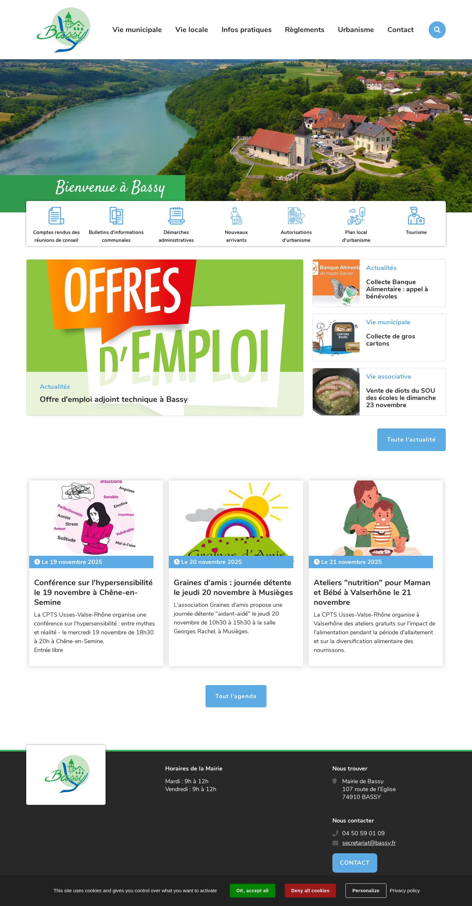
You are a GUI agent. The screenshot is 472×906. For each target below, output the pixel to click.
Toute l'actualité (411, 440)
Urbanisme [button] (356, 30)
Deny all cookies (310, 890)
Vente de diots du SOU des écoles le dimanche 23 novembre (401, 398)
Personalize (365, 890)
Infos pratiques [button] (247, 30)
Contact (400, 30)
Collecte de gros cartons (390, 340)
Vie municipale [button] (137, 30)
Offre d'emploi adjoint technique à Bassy (114, 399)
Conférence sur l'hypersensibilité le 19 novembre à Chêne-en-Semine (93, 592)
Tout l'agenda (236, 696)
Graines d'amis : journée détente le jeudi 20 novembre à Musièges (233, 587)
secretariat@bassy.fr (369, 843)
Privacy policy (405, 890)
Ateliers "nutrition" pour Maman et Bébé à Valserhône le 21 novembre (372, 592)
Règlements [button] (304, 30)
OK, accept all (252, 890)
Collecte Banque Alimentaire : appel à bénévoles (397, 289)
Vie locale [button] (191, 30)
